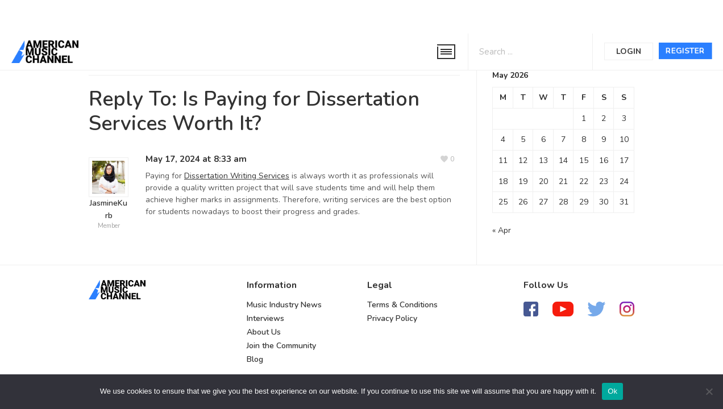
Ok (612, 391)
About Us (264, 332)
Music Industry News (284, 304)
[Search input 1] (516, 50)
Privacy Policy (392, 318)
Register (685, 50)
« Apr (501, 230)
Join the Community (281, 345)
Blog (255, 359)
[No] (708, 391)
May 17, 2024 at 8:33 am (196, 159)
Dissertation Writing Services (236, 175)
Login (628, 51)
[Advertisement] (343, 15)
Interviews (265, 318)
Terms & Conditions (402, 304)
